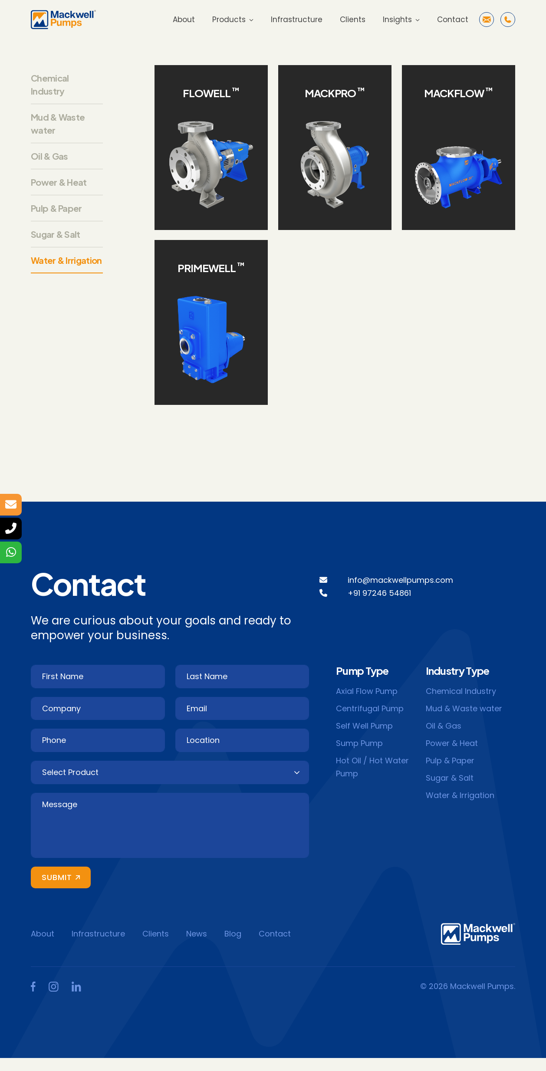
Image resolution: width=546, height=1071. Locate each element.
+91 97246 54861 (379, 593)
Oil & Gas (49, 156)
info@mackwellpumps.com (400, 580)
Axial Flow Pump (367, 691)
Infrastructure (296, 19)
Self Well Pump (364, 725)
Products (229, 19)
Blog (232, 933)
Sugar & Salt (55, 234)
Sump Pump (359, 743)
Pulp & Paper (56, 208)
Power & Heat (59, 182)
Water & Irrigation (66, 260)
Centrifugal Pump (370, 708)
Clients (352, 19)
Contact (452, 19)
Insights (397, 19)
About (184, 19)
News (196, 933)
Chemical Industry (461, 691)
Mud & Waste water (464, 708)
